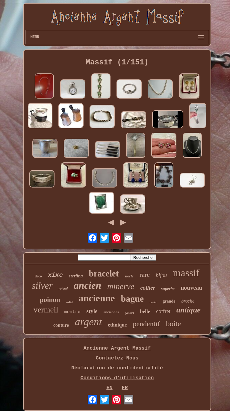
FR (125, 388)
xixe (55, 275)
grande (169, 301)
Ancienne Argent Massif (117, 348)
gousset (129, 313)
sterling (76, 276)
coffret (163, 311)
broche (187, 300)
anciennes (111, 312)
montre (72, 312)
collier (147, 288)
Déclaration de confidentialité (117, 368)
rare (145, 274)
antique (188, 310)
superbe (168, 288)
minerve (120, 286)
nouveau (191, 287)
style (92, 311)
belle (145, 311)
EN (109, 388)
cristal (63, 289)
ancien (87, 285)
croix (153, 302)
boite (173, 324)
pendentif (146, 324)
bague (132, 298)
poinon (50, 299)
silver (42, 285)
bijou (161, 275)
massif (186, 272)
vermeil (46, 309)
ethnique (117, 325)
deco (38, 276)
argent (88, 322)
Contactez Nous (117, 358)
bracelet (104, 273)
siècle (129, 276)
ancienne (97, 298)
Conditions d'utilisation (117, 378)
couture (61, 325)
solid (69, 302)
